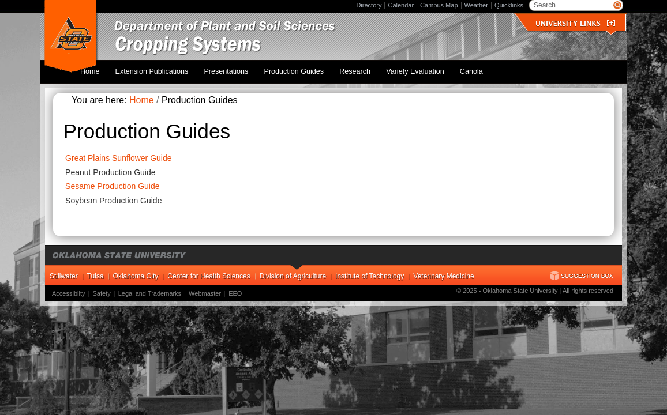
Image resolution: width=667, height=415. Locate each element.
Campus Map (439, 5)
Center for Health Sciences (208, 270)
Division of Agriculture (293, 270)
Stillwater (64, 270)
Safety (101, 287)
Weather (476, 5)
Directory (368, 5)
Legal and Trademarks (149, 287)
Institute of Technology (369, 270)
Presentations (251, 69)
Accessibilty (68, 287)
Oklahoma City (136, 270)
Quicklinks (508, 5)
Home (126, 69)
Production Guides (313, 69)
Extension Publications (182, 69)
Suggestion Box (581, 269)
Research (368, 69)
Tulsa (95, 270)
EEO (235, 287)
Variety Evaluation (423, 69)
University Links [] (575, 23)
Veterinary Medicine (443, 270)
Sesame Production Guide (112, 180)
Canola (473, 69)
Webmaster (205, 287)
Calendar (401, 5)
